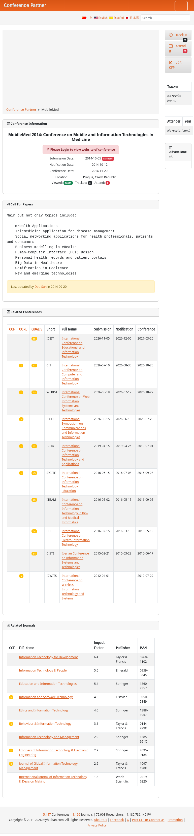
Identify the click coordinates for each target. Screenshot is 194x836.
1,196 (76, 814)
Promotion (175, 820)
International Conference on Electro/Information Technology (76, 538)
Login (65, 149)
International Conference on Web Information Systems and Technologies (76, 401)
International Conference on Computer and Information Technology (72, 374)
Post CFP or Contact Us (148, 820)
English (103, 18)
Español (119, 18)
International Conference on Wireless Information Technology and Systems (73, 587)
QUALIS (36, 329)
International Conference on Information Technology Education (72, 482)
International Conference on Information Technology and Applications (73, 455)
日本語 (134, 18)
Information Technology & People (43, 670)
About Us (100, 820)
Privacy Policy (97, 825)
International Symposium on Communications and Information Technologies (74, 428)
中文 (89, 18)
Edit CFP (175, 65)
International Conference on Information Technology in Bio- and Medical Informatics (75, 510)
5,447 (47, 814)
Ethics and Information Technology (44, 710)
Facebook (117, 820)
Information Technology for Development (48, 657)
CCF (12, 329)
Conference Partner (21, 109)
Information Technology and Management (49, 737)
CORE (23, 329)
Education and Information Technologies (48, 684)
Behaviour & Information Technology (45, 723)
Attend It (178, 48)
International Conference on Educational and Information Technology (73, 347)
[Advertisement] (81, 69)
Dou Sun (41, 287)
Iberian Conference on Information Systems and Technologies (75, 560)
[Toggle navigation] (181, 6)
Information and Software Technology (46, 697)
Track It (178, 36)
